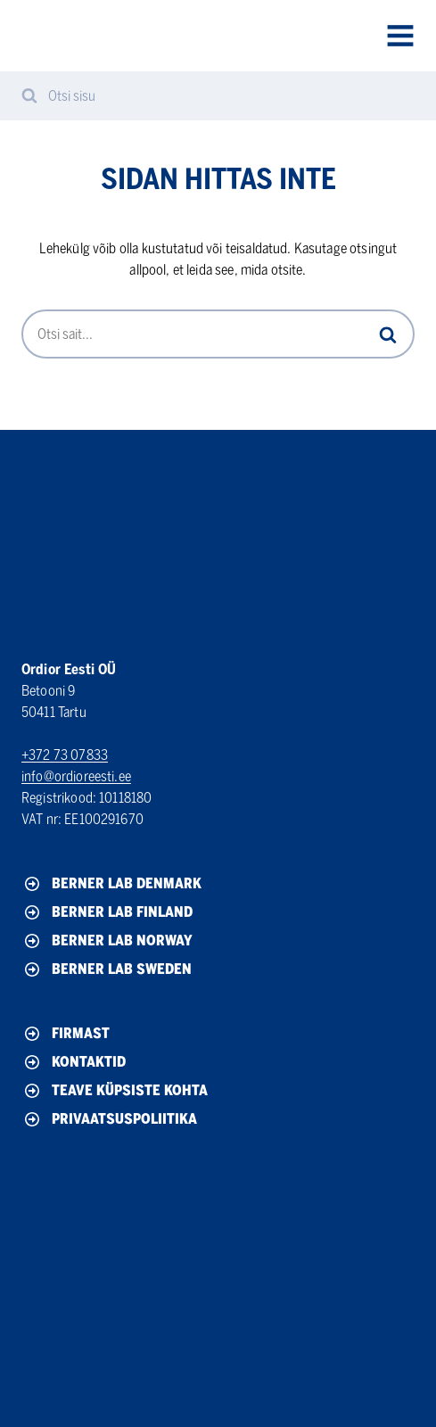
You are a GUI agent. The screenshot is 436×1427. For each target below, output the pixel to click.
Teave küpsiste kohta (114, 1090)
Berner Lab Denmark (111, 884)
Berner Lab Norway (107, 941)
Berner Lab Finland (107, 912)
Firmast (65, 1033)
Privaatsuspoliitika (109, 1119)
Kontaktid (73, 1062)
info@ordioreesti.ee (76, 776)
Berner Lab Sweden (106, 969)
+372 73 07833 (64, 754)
